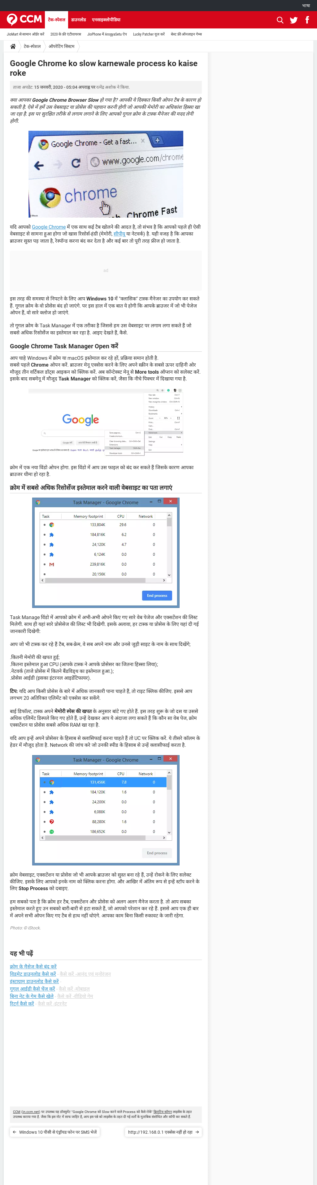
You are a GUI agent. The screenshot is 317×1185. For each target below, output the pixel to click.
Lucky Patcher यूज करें (149, 34)
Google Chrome (49, 227)
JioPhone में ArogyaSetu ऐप (107, 34)
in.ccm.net (31, 1112)
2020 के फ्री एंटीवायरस (65, 34)
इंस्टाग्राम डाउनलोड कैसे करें (34, 981)
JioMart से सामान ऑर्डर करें (25, 34)
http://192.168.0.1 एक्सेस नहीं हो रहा (160, 1132)
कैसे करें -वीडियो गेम (75, 996)
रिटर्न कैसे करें (22, 1004)
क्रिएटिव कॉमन (163, 1112)
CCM (16, 1112)
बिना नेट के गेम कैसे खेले (32, 996)
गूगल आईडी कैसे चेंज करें (32, 989)
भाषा (306, 5)
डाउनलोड (78, 19)
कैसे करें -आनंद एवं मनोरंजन (85, 974)
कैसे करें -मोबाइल (74, 989)
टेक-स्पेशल (56, 19)
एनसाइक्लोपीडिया (106, 19)
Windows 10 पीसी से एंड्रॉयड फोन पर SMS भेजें (58, 1132)
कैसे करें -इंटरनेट (52, 1004)
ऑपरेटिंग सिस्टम (61, 46)
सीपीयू (119, 234)
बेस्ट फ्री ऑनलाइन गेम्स (186, 34)
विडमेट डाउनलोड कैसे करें (33, 974)
